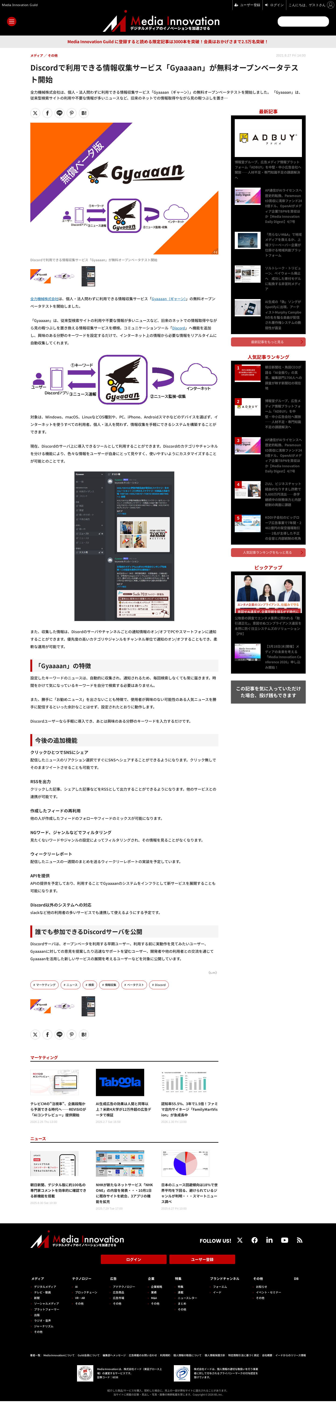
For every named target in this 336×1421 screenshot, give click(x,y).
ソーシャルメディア (46, 1323)
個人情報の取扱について (187, 1375)
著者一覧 (35, 1375)
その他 (38, 1352)
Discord (179, 328)
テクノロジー (82, 1299)
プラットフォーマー (46, 1329)
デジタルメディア (45, 1306)
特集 (175, 1299)
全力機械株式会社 (45, 298)
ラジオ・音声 (42, 1340)
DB (297, 1299)
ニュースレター (184, 1318)
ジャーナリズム (43, 1346)
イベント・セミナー (270, 1312)
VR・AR (79, 1318)
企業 (149, 1299)
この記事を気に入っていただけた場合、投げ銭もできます (268, 685)
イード (213, 1312)
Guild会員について (89, 1375)
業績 (151, 1312)
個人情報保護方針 (215, 1375)
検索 (94, 985)
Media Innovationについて (59, 1375)
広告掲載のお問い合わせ (143, 1375)
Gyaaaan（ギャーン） (171, 298)
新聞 (37, 1318)
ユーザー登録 (202, 1281)
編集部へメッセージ (114, 1375)
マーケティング (46, 985)
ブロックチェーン (85, 1312)
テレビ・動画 (42, 1312)
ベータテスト (140, 985)
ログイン (133, 1281)
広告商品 (116, 1312)
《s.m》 (212, 972)
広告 (112, 1299)
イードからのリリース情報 (290, 1375)
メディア (38, 1299)
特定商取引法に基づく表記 (243, 1375)
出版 (37, 1335)
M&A (151, 1318)
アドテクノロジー (122, 1306)
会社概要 (267, 1375)
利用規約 (165, 1375)
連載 (177, 1312)
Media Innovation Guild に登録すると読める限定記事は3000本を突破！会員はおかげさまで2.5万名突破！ (168, 41)
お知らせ (263, 1306)
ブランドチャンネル (224, 1299)
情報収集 (114, 985)
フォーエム (216, 1306)
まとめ (179, 1323)
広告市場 (116, 1318)
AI (75, 1306)
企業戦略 (154, 1306)
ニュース (74, 985)
